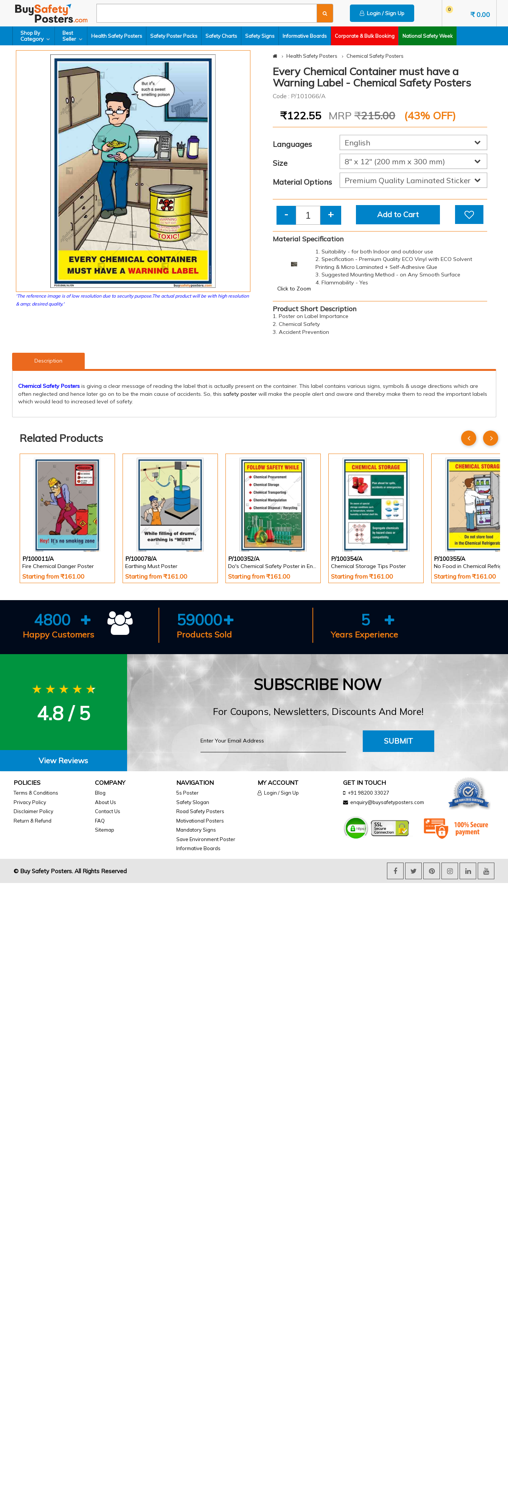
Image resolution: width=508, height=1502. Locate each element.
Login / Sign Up (382, 13)
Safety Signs (260, 36)
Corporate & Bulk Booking (365, 36)
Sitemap (104, 830)
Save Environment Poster (205, 839)
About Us (105, 802)
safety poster (240, 394)
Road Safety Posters (200, 811)
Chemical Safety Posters (375, 56)
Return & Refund (32, 821)
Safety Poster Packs (173, 36)
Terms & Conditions (36, 793)
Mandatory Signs (196, 830)
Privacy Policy (30, 802)
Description (48, 360)
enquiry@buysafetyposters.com (387, 802)
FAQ (100, 821)
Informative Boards (305, 36)
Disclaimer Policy (33, 811)
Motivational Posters (200, 821)
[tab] (63, 761)
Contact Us (107, 811)
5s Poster (187, 793)
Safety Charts (221, 36)
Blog (100, 793)
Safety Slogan (192, 802)
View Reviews (63, 760)
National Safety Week (427, 36)
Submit (398, 741)
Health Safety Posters (116, 36)
